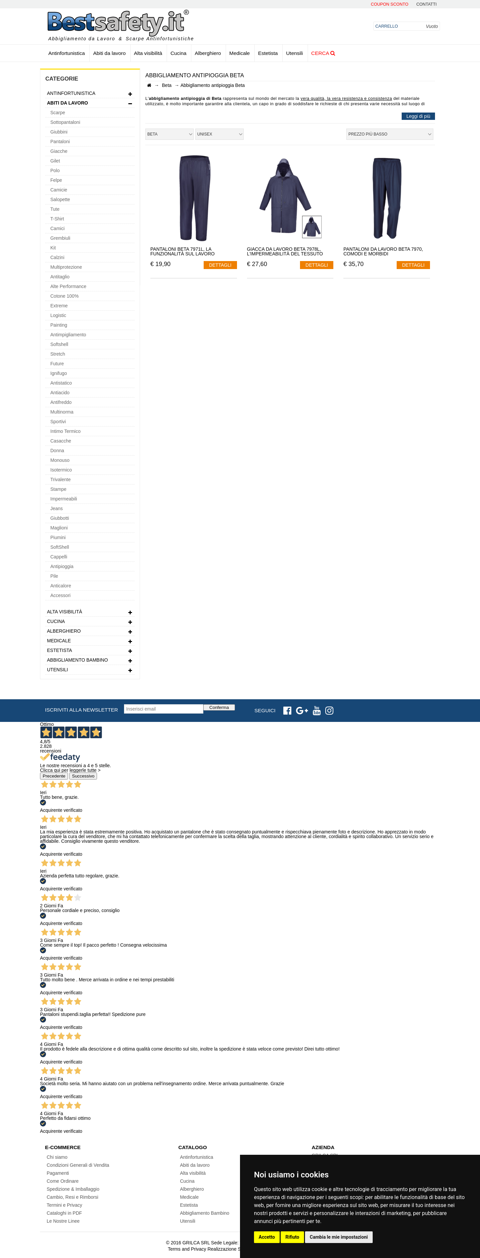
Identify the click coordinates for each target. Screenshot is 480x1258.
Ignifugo (58, 373)
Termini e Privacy (64, 1205)
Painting (58, 325)
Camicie (58, 189)
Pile (54, 576)
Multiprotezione (66, 267)
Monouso (60, 460)
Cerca (323, 53)
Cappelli (58, 556)
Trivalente (60, 479)
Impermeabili (63, 498)
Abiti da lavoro (109, 53)
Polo (55, 170)
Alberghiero (208, 53)
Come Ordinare (63, 1181)
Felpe (56, 180)
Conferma (219, 707)
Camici (57, 228)
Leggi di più (418, 116)
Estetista (268, 53)
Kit (53, 247)
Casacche (60, 441)
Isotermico (61, 469)
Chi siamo (57, 1157)
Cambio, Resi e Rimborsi (72, 1197)
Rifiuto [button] (292, 1237)
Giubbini (58, 132)
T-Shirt (57, 218)
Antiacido (60, 392)
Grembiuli (60, 238)
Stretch (57, 354)
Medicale (239, 53)
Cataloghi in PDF (64, 1213)
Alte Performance (68, 286)
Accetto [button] (267, 1237)
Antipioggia (61, 566)
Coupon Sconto (389, 4)
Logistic (58, 315)
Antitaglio (60, 276)
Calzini (57, 257)
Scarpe (57, 112)
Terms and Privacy (187, 1249)
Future (57, 363)
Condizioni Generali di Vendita (78, 1165)
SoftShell (59, 547)
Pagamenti (58, 1173)
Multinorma (61, 412)
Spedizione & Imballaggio (73, 1189)
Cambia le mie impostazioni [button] (339, 1237)
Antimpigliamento (68, 334)
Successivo (83, 776)
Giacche (58, 151)
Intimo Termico (65, 431)
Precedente (54, 776)
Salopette (60, 199)
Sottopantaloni (65, 122)
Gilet (55, 160)
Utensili (294, 53)
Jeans (56, 508)
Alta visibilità (148, 53)
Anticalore (60, 585)
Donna (57, 450)
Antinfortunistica (66, 53)
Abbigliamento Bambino (90, 660)
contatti (426, 4)
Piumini (58, 537)
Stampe (58, 489)
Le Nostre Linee (63, 1221)
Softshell (59, 344)
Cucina (178, 53)
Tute (55, 209)
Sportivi (58, 421)
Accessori (60, 595)
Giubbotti (59, 518)
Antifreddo (61, 402)
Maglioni (59, 527)
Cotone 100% (64, 296)
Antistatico (61, 383)
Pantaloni (60, 141)
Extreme (59, 305)
